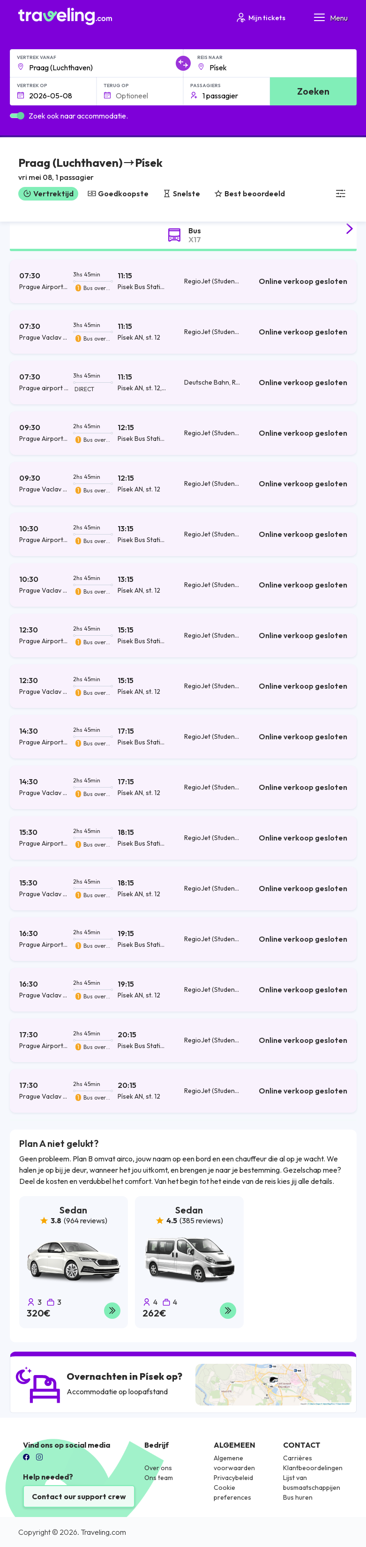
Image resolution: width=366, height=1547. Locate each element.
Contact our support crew (79, 1496)
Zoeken (313, 91)
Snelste (181, 193)
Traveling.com (103, 1532)
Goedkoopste (118, 193)
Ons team (158, 1477)
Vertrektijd (48, 193)
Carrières (297, 1458)
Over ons (158, 1468)
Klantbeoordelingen (313, 1468)
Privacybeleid (233, 1477)
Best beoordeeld (249, 193)
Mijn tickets (260, 17)
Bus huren (298, 1497)
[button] (90, 170)
